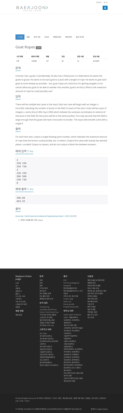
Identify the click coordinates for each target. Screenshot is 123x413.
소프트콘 (43, 317)
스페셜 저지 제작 (21, 304)
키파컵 (47, 323)
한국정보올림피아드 (70, 288)
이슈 (21, 401)
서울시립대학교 (69, 344)
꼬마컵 (48, 315)
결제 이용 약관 (79, 398)
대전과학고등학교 (46, 349)
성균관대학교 (68, 346)
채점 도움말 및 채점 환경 (95, 280)
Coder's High (68, 299)
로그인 (106, 2)
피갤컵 (52, 323)
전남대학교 (67, 360)
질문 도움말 (91, 309)
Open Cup (67, 301)
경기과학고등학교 (46, 336)
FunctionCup (44, 307)
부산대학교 (76, 331)
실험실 (17, 307)
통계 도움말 (91, 307)
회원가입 (98, 2)
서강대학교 (67, 333)
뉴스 (17, 286)
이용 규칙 (90, 304)
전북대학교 (76, 360)
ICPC (65, 280)
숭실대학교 (79, 349)
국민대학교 (67, 331)
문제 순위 (43, 291)
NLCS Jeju (43, 333)
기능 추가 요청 (20, 301)
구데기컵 (43, 315)
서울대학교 (67, 338)
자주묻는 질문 (92, 312)
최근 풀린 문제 (44, 296)
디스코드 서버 (20, 296)
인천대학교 (67, 357)
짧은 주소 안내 (92, 315)
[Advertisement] (61, 25)
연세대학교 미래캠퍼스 (71, 354)
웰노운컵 (51, 320)
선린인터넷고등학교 (47, 354)
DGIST (66, 315)
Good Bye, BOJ (45, 309)
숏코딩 (46, 37)
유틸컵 (42, 323)
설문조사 (18, 291)
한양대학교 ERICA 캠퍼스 (72, 368)
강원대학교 (67, 320)
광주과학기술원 (77, 328)
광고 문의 (95, 398)
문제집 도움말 (92, 296)
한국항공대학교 (69, 365)
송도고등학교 (44, 360)
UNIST (66, 317)
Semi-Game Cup (52, 312)
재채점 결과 (57, 37)
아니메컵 (49, 317)
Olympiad (67, 285)
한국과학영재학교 (46, 362)
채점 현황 (68, 37)
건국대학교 (76, 320)
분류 (41, 285)
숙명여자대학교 (69, 349)
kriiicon (42, 312)
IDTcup (54, 309)
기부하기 (18, 299)
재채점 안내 (91, 283)
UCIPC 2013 (69, 216)
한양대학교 (79, 365)
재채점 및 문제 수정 (46, 299)
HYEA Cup (50, 325)
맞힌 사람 (37, 37)
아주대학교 (67, 352)
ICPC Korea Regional (71, 283)
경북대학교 (67, 323)
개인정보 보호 (67, 398)
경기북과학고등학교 (47, 339)
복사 (31, 151)
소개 (17, 283)
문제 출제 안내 (92, 301)
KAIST (71, 315)
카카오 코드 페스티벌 (70, 296)
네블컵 (54, 315)
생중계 (17, 288)
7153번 (20, 37)
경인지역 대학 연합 (70, 325)
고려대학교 (67, 328)
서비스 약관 (57, 398)
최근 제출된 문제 (45, 293)
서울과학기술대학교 (70, 336)
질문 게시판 (80, 37)
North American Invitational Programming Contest (44, 216)
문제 (41, 280)
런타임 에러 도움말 (93, 285)
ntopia (40, 220)
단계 (41, 283)
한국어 (93, 409)
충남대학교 (76, 362)
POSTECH (77, 315)
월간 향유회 (44, 320)
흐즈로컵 (43, 325)
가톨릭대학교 (73, 317)
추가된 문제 (44, 288)
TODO (27, 401)
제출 (28, 37)
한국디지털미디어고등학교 (49, 365)
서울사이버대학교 (70, 341)
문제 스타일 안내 (93, 288)
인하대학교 (76, 357)
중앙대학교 (67, 362)
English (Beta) (102, 409)
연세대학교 (76, 352)
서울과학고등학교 (46, 352)
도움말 (90, 276)
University (19, 216)
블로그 (17, 294)
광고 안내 (90, 317)
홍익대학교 (67, 370)
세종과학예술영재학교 (47, 357)
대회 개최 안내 (92, 299)
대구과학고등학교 (46, 346)
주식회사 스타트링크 (44, 398)
